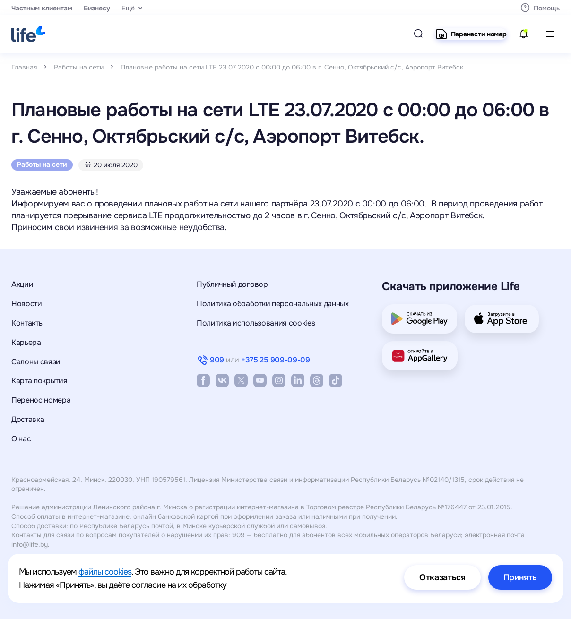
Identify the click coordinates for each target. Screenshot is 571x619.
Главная (24, 67)
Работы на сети (79, 67)
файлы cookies (104, 572)
